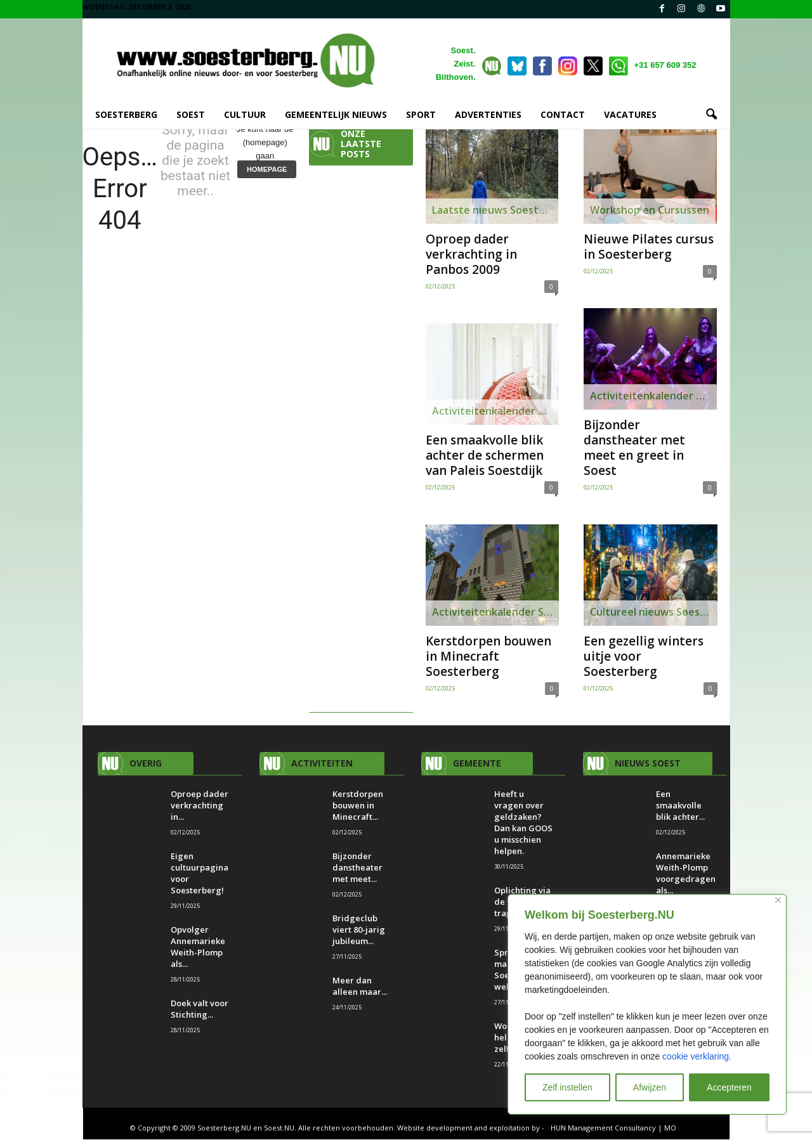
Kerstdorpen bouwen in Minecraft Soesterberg (488, 656)
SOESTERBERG (126, 114)
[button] (711, 115)
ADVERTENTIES (488, 114)
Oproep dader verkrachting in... (199, 806)
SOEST (190, 114)
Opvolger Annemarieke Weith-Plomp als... (198, 947)
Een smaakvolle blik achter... (680, 806)
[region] (647, 1004)
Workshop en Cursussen (649, 210)
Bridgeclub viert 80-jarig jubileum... (358, 930)
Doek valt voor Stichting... (199, 1009)
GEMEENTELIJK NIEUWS (336, 114)
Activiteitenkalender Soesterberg (495, 612)
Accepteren (729, 1087)
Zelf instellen (567, 1087)
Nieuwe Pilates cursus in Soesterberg (649, 247)
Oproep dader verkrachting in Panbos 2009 (471, 254)
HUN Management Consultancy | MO (613, 1128)
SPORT (421, 114)
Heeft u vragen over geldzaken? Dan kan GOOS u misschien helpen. (523, 823)
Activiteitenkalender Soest (495, 411)
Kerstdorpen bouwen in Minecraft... (357, 806)
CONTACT (562, 114)
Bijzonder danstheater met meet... (357, 868)
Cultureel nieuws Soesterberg (653, 612)
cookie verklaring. (696, 1056)
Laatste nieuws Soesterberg (495, 210)
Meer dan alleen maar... (359, 986)
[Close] (778, 900)
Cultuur (245, 114)
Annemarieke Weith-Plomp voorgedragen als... (686, 874)
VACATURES (630, 114)
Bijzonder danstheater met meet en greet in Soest (634, 448)
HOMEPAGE (267, 170)
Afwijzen (649, 1087)
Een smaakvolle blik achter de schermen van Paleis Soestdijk (485, 455)
